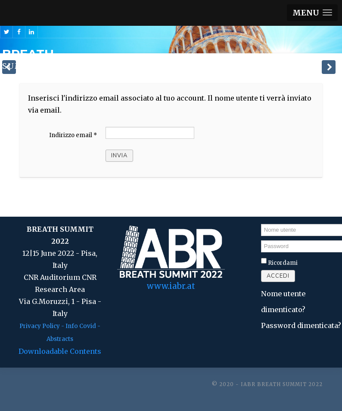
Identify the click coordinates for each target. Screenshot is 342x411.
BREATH (28, 53)
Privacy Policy (39, 326)
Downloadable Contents (60, 351)
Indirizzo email (73, 135)
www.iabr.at (171, 286)
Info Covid (80, 326)
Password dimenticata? (301, 325)
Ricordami (283, 263)
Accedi (278, 276)
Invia (119, 155)
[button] (312, 12)
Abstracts (60, 339)
